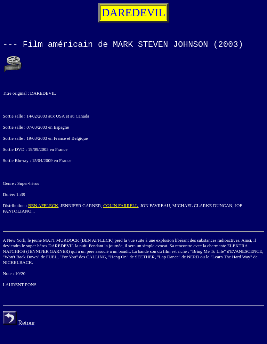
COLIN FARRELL (120, 205)
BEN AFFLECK (43, 205)
